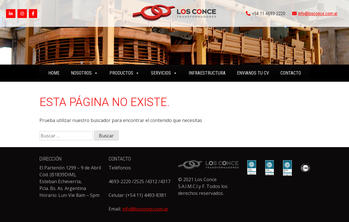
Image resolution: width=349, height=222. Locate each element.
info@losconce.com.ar (318, 13)
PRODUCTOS (124, 73)
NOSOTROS (84, 73)
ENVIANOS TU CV (253, 73)
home (53, 73)
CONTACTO (290, 73)
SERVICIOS (164, 73)
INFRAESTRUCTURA (207, 73)
